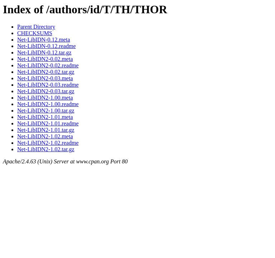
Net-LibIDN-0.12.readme (46, 46)
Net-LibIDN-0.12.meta (43, 40)
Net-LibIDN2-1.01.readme (48, 123)
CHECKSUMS (34, 33)
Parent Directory (36, 27)
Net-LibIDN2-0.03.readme (48, 85)
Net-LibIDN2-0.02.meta (45, 59)
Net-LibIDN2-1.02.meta (45, 136)
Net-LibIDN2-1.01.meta (45, 117)
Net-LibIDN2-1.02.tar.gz (45, 149)
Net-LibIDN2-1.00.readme (48, 104)
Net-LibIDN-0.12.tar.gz (44, 52)
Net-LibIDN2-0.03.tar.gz (45, 91)
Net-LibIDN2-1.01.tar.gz (45, 130)
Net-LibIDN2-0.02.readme (48, 65)
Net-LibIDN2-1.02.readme (48, 143)
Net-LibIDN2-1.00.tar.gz (45, 111)
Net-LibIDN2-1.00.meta (45, 98)
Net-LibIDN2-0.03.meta (45, 78)
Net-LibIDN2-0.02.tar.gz (45, 72)
